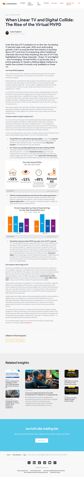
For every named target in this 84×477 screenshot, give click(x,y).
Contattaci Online (55, 472)
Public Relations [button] (30, 4)
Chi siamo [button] (39, 4)
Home (8, 454)
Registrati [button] (41, 440)
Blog (7, 14)
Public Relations (16, 454)
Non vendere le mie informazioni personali (36, 472)
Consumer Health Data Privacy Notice (54, 470)
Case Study (9, 399)
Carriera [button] (46, 3)
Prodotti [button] (23, 3)
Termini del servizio (35, 470)
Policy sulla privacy (22, 470)
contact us (27, 322)
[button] (54, 4)
